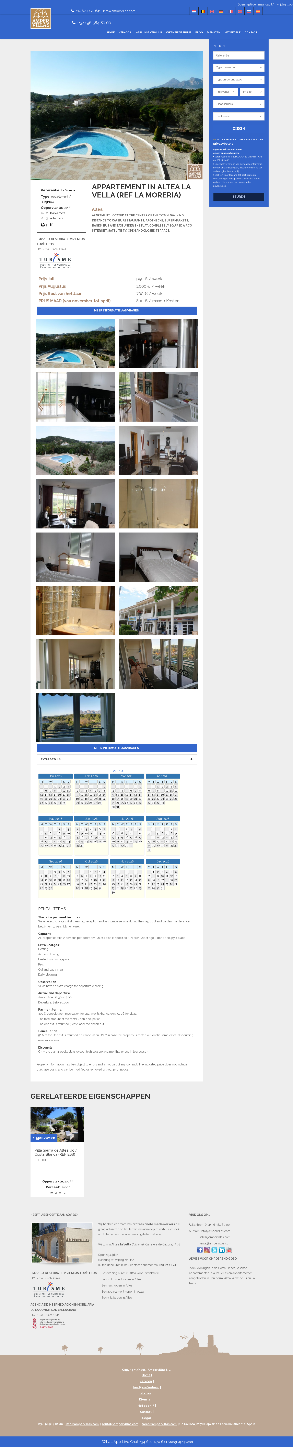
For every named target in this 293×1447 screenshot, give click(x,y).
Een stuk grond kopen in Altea (121, 1279)
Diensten (213, 32)
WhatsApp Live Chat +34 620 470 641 (147, 1441)
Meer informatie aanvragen (116, 310)
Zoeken (239, 128)
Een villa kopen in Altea (117, 1297)
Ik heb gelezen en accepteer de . (238, 141)
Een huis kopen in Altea (117, 1285)
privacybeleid (223, 143)
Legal (146, 1418)
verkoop (125, 32)
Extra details (51, 759)
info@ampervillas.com (120, 11)
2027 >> (118, 770)
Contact (251, 32)
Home (111, 32)
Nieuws (145, 1393)
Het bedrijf (232, 32)
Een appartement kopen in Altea (123, 1291)
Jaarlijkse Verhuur (148, 32)
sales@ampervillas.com (215, 1237)
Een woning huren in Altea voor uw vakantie (130, 1273)
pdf (47, 224)
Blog (199, 32)
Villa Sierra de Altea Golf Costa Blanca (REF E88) (56, 1152)
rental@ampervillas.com (215, 1243)
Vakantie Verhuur (178, 32)
